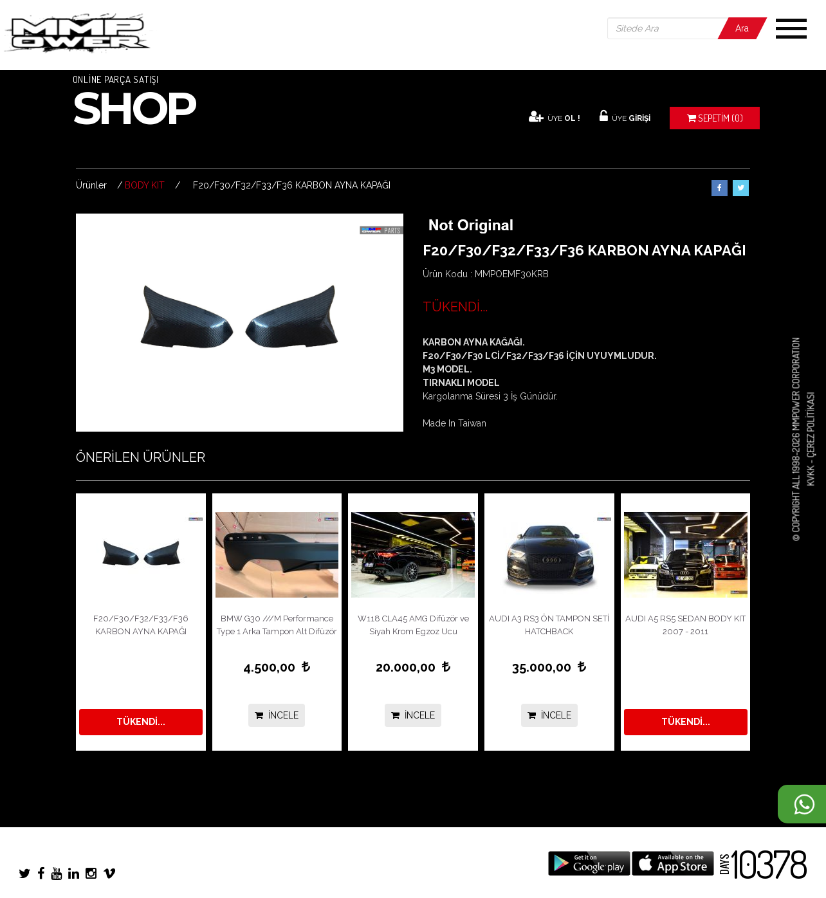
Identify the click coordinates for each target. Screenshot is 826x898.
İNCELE (276, 715)
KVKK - (810, 472)
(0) (715, 118)
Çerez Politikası (810, 425)
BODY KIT (145, 185)
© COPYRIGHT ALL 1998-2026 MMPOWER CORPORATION (796, 440)
